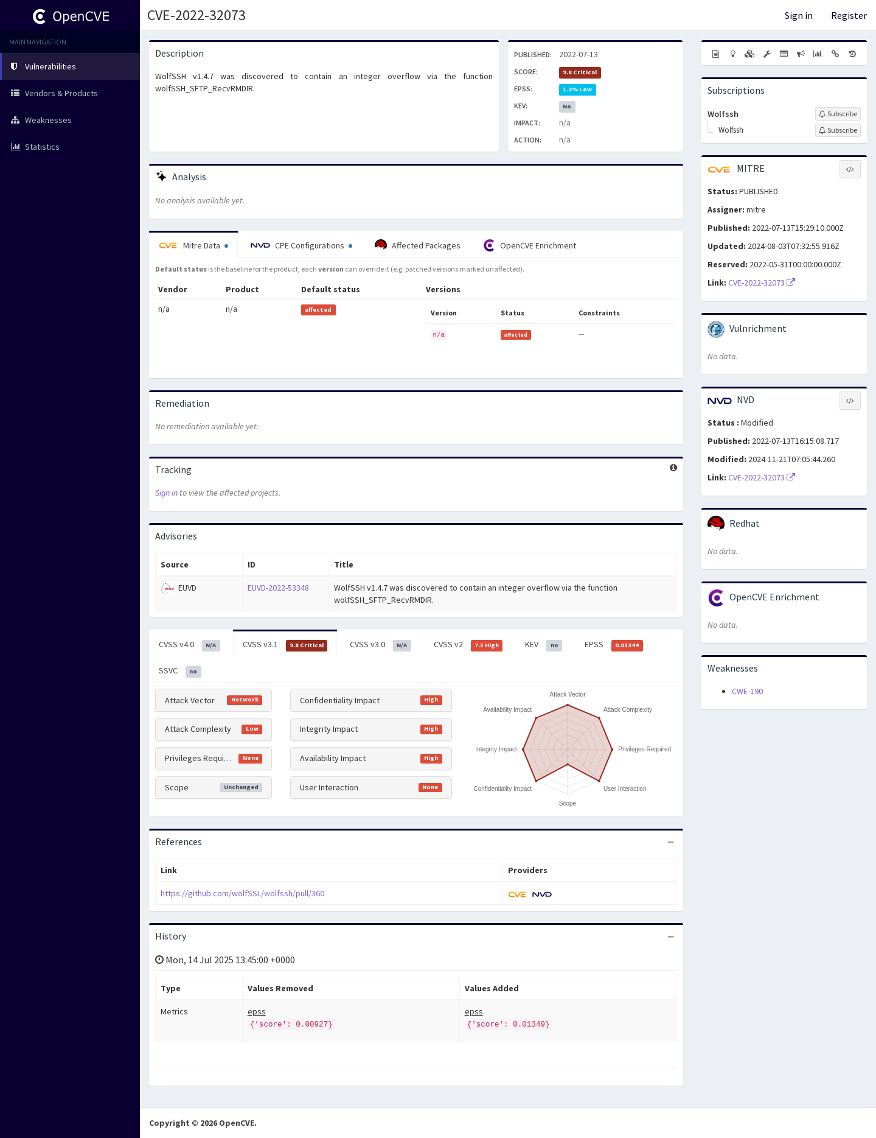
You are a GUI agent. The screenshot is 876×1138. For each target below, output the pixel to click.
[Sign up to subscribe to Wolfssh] (838, 114)
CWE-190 (747, 691)
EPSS (614, 645)
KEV (543, 645)
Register (849, 15)
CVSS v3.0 (380, 645)
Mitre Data (193, 245)
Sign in (799, 15)
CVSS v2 (468, 645)
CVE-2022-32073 (196, 14)
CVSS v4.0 (189, 645)
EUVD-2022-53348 (278, 587)
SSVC (180, 671)
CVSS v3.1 (285, 645)
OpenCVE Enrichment (529, 245)
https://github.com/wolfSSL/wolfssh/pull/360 (242, 893)
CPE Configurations (301, 245)
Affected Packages (418, 245)
